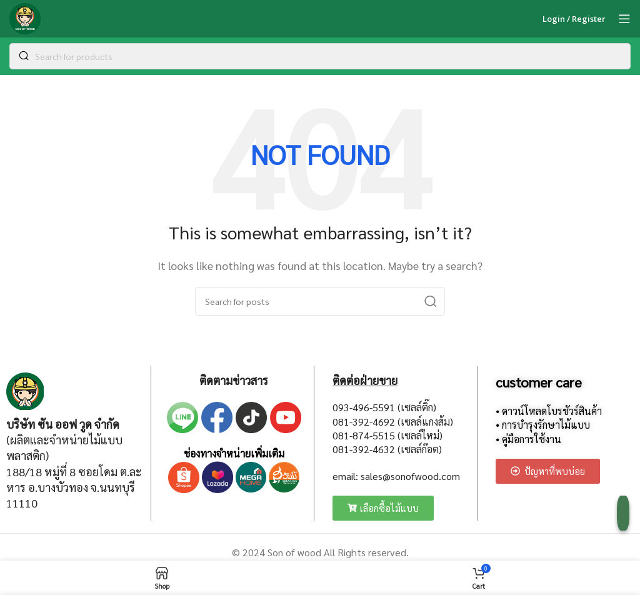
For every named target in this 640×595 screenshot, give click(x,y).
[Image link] (25, 389)
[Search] (320, 56)
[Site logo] (25, 17)
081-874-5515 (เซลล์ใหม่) (387, 435)
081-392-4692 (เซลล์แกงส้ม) (392, 421)
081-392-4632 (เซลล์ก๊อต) (387, 449)
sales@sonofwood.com (410, 475)
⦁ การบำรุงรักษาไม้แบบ (543, 424)
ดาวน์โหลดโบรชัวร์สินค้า (552, 411)
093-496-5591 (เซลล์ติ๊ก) (384, 407)
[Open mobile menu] (624, 18)
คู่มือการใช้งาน (531, 439)
